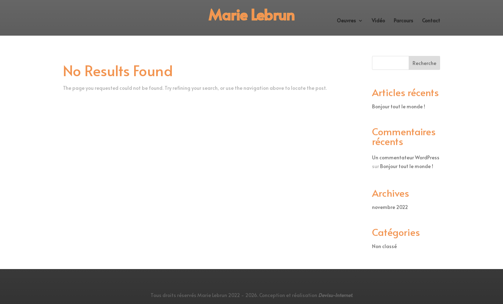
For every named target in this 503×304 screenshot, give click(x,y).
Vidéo (378, 21)
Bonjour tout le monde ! (398, 106)
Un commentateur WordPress (405, 157)
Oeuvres (346, 21)
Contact (431, 21)
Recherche (424, 63)
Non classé (384, 246)
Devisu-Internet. (335, 295)
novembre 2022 (390, 207)
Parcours (403, 21)
